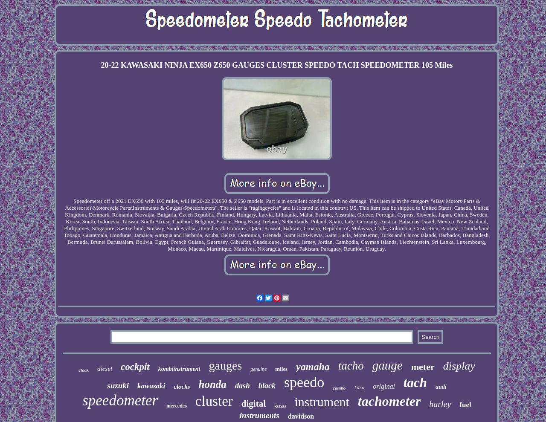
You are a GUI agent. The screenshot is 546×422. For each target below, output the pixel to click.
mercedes (176, 406)
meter (423, 366)
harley (440, 404)
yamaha (313, 366)
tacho (351, 365)
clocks (182, 386)
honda (213, 384)
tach (415, 382)
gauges (225, 365)
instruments (259, 415)
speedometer (120, 400)
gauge (387, 365)
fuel (465, 405)
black (267, 386)
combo (339, 387)
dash (242, 386)
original (384, 386)
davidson (301, 416)
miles (281, 369)
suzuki (118, 385)
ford (359, 388)
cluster (214, 401)
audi (441, 387)
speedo (304, 382)
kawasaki (151, 386)
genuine (258, 369)
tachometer (389, 401)
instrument (321, 402)
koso (280, 406)
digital (253, 404)
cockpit (135, 366)
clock (83, 370)
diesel (104, 368)
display (459, 366)
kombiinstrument (179, 369)
